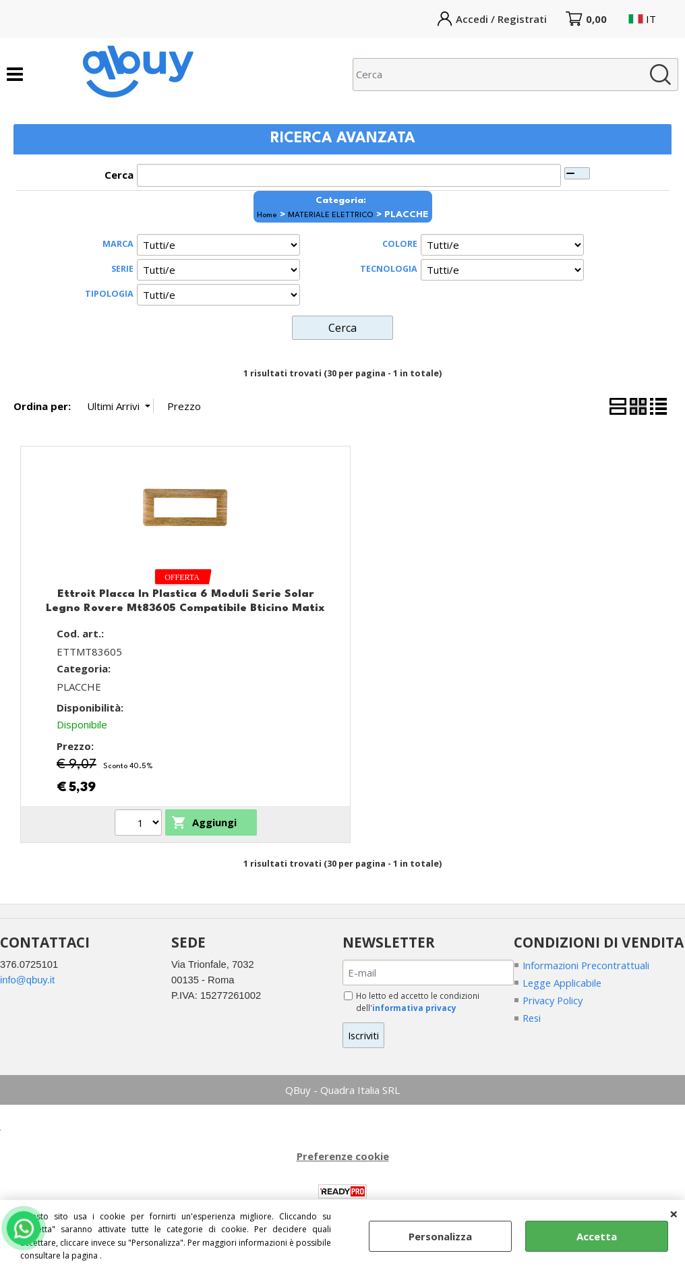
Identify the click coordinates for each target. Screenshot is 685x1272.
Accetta (596, 1236)
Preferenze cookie (343, 1156)
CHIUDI (673, 1213)
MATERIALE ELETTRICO (331, 215)
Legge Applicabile (563, 982)
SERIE (122, 268)
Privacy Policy (554, 1000)
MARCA (117, 243)
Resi (533, 1017)
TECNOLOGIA (388, 268)
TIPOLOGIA (109, 293)
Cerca (119, 174)
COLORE (399, 243)
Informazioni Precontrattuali (587, 964)
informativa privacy (415, 1007)
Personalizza (440, 1236)
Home (267, 215)
